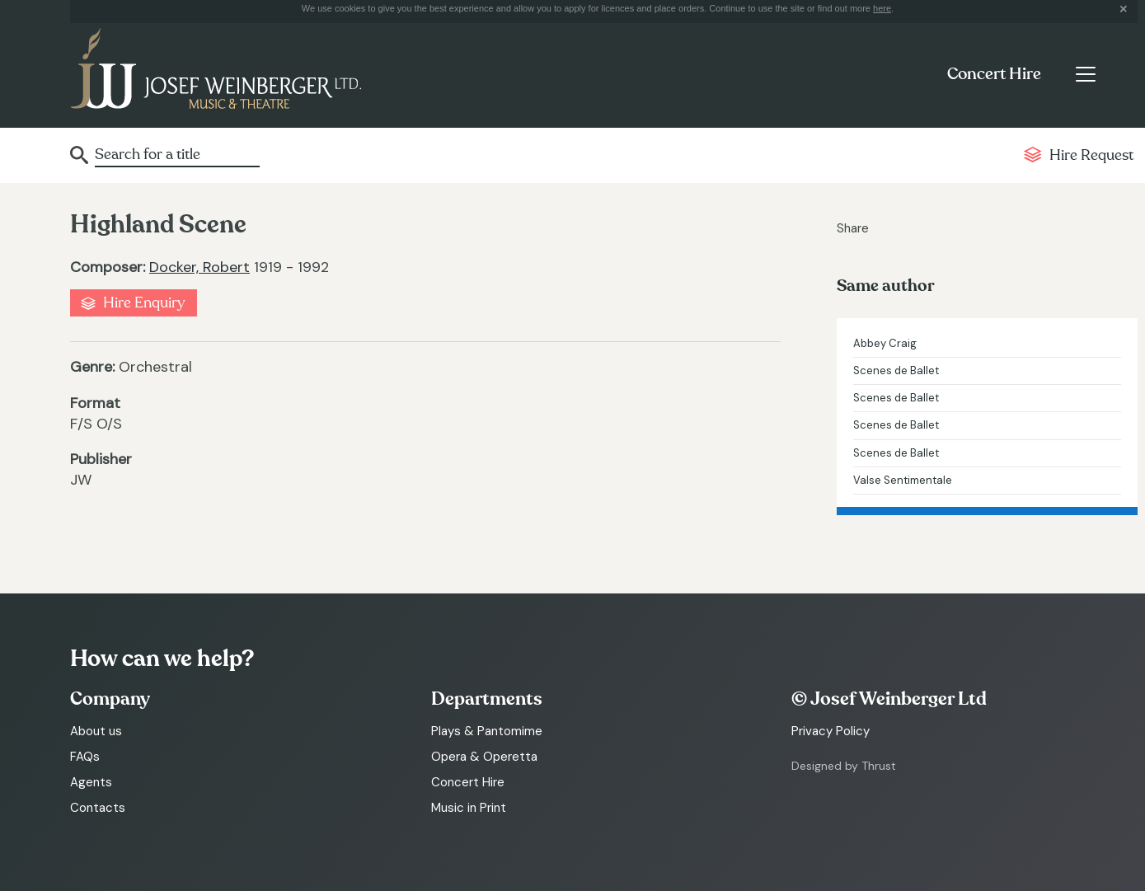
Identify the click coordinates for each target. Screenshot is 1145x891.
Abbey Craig (885, 343)
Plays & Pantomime (486, 731)
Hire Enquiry (144, 302)
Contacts (97, 808)
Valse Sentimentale (902, 480)
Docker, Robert (199, 267)
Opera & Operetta (484, 756)
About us (96, 731)
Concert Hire (994, 74)
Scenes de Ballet (896, 370)
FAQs (85, 756)
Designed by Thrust (843, 765)
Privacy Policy (830, 731)
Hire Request (1091, 155)
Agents (91, 782)
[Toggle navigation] (1085, 74)
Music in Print (468, 808)
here (882, 8)
